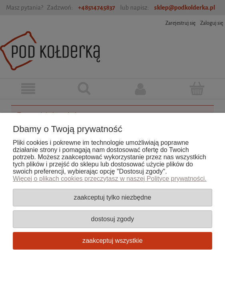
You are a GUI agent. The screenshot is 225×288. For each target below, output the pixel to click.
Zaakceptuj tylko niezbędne (112, 197)
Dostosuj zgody (112, 218)
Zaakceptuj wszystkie (112, 240)
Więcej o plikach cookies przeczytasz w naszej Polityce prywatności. (110, 178)
